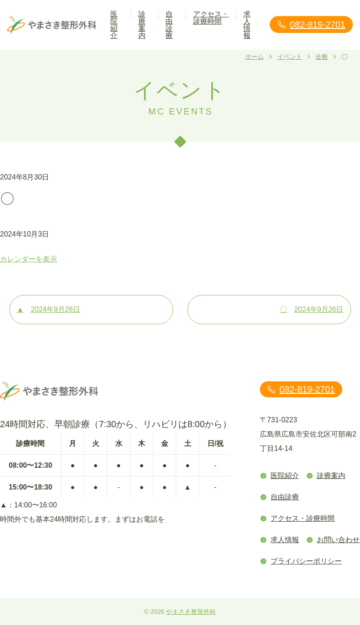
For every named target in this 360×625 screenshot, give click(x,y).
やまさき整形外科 (191, 611)
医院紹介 (113, 24)
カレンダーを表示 (28, 259)
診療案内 (142, 24)
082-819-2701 (311, 24)
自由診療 (169, 24)
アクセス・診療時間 (211, 17)
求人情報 (247, 24)
